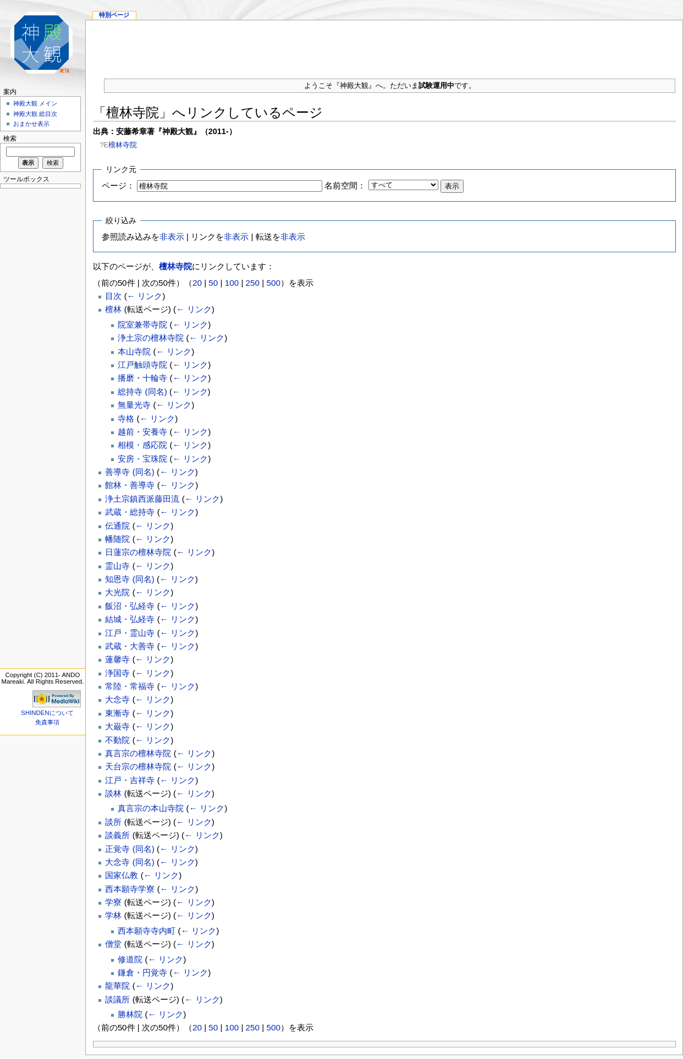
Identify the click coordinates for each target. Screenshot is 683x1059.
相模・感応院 (142, 445)
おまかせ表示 (31, 123)
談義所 (117, 835)
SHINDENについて (47, 712)
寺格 (126, 418)
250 (253, 282)
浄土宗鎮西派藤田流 (142, 498)
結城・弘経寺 (130, 619)
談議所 (117, 999)
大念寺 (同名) (129, 862)
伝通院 (117, 525)
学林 (113, 915)
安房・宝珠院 (142, 458)
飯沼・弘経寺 (130, 606)
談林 (113, 793)
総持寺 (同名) (142, 391)
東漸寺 (117, 713)
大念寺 (117, 699)
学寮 (113, 902)
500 (273, 282)
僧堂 (113, 944)
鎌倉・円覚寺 (142, 972)
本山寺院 (134, 351)
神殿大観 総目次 (35, 113)
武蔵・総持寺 (130, 512)
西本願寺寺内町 (146, 930)
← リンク (144, 296)
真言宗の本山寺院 (151, 808)
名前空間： (345, 185)
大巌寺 (117, 726)
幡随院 (117, 539)
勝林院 (130, 1014)
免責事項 (47, 722)
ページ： (118, 185)
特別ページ (114, 15)
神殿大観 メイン (35, 103)
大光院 (117, 592)
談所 (113, 822)
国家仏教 (121, 875)
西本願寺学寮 (130, 889)
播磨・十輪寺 (142, 377)
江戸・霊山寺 (130, 632)
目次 (113, 296)
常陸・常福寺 (130, 686)
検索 (9, 138)
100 (232, 282)
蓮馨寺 (117, 659)
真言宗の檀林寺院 (138, 753)
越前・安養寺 (142, 431)
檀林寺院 (122, 145)
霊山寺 (117, 565)
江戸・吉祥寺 (130, 780)
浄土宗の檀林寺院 (151, 337)
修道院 (130, 959)
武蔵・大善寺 (130, 646)
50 (213, 282)
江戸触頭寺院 (142, 364)
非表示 (171, 236)
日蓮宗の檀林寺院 (138, 552)
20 (197, 282)
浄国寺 (117, 673)
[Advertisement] (38, 357)
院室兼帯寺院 (142, 324)
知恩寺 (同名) (129, 579)
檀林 (113, 309)
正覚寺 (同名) (129, 848)
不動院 (117, 740)
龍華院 (117, 985)
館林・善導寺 (130, 485)
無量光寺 (134, 404)
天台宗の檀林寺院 (138, 766)
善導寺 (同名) (129, 471)
